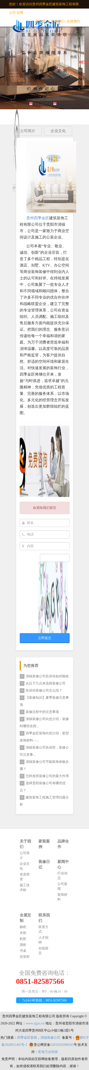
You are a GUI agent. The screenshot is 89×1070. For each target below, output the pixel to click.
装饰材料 (62, 900)
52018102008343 (62, 1047)
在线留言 (43, 953)
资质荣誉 (25, 879)
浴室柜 (25, 959)
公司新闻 (62, 889)
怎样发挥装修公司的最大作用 (44, 776)
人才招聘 (43, 942)
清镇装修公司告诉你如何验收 (44, 676)
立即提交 (44, 638)
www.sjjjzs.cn (35, 1026)
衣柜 (23, 935)
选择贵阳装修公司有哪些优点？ (43, 786)
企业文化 (25, 869)
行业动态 (62, 878)
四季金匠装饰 (27, 1040)
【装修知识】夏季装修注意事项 (44, 701)
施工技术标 (25, 890)
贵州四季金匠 (37, 218)
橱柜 (23, 929)
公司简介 (25, 858)
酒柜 (23, 947)
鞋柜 (23, 941)
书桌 (23, 953)
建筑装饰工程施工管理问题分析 (44, 800)
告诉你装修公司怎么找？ (41, 690)
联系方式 (43, 932)
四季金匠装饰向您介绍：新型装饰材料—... (44, 736)
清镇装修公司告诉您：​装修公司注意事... (44, 750)
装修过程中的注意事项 (39, 712)
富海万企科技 (48, 1054)
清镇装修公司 (50, 1040)
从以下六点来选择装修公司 (43, 683)
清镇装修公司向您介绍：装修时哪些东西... (44, 722)
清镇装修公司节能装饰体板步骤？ (44, 765)
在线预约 (73, 21)
